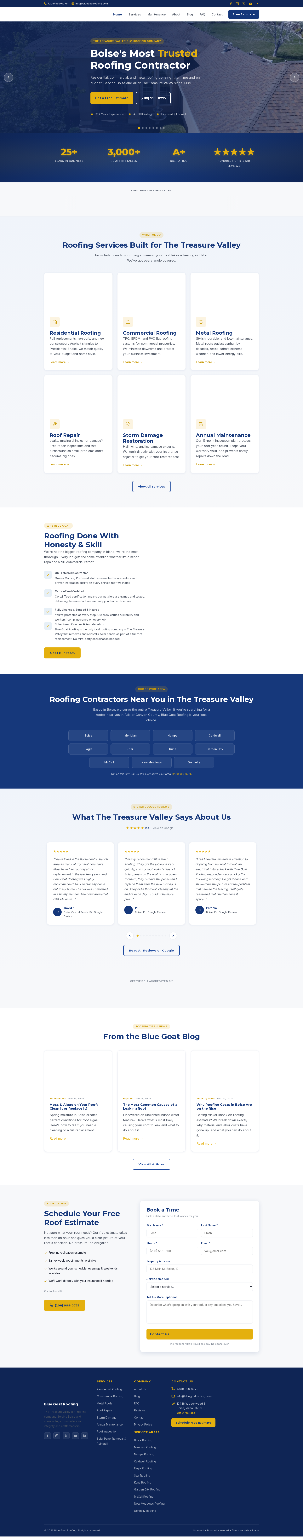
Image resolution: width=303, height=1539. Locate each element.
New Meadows (151, 765)
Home (117, 14)
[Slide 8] (165, 128)
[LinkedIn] (257, 4)
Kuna (172, 751)
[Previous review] (130, 1038)
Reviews (139, 1513)
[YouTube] (250, 4)
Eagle (88, 751)
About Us (140, 1492)
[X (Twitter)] (244, 4)
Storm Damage (107, 1520)
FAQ (202, 14)
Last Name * (209, 1332)
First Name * (154, 1332)
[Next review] (173, 1038)
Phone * (151, 1350)
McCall (109, 765)
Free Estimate (244, 14)
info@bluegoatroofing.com (89, 3)
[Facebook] (231, 4)
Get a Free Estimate (115, 98)
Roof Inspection (107, 1534)
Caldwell (215, 738)
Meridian (130, 738)
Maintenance (156, 14)
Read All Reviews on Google (151, 1053)
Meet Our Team (62, 660)
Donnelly (194, 765)
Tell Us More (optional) (162, 1404)
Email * (205, 1350)
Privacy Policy (143, 1527)
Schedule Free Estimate (193, 1525)
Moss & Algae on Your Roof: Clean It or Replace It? (74, 1214)
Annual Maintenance (110, 1527)
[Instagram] (237, 4)
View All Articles (151, 1267)
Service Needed (157, 1386)
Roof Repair (104, 1513)
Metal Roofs (104, 1506)
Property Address (158, 1368)
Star (130, 751)
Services (135, 14)
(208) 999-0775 (56, 3)
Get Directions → (187, 1515)
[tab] (138, 1038)
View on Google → (164, 935)
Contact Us (159, 1441)
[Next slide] (294, 77)
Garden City (215, 751)
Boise (88, 738)
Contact (217, 14)
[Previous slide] (8, 77)
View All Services (151, 489)
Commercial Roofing (110, 1499)
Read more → (60, 1246)
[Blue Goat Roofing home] (53, 14)
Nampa (173, 738)
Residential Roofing (109, 1492)
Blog (190, 14)
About (176, 14)
